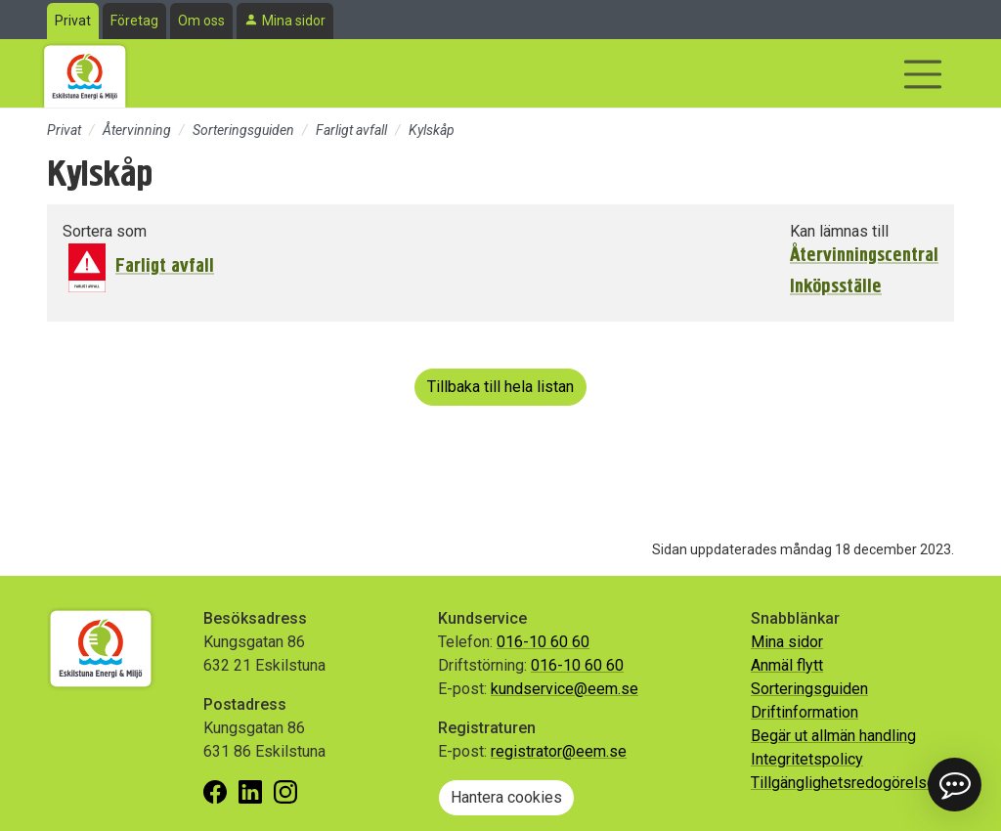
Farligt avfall (351, 130)
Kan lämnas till (839, 231)
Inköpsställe (836, 286)
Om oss (201, 20)
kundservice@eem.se (564, 688)
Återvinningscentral (864, 255)
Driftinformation (804, 712)
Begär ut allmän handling (833, 735)
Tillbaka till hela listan (500, 386)
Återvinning (137, 130)
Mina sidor (294, 20)
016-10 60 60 (543, 642)
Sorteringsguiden (243, 130)
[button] (954, 784)
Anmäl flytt (787, 665)
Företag (134, 20)
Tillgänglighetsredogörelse (843, 782)
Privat (73, 20)
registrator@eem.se (559, 751)
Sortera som (105, 231)
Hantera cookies (506, 797)
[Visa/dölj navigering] (923, 74)
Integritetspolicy (807, 759)
